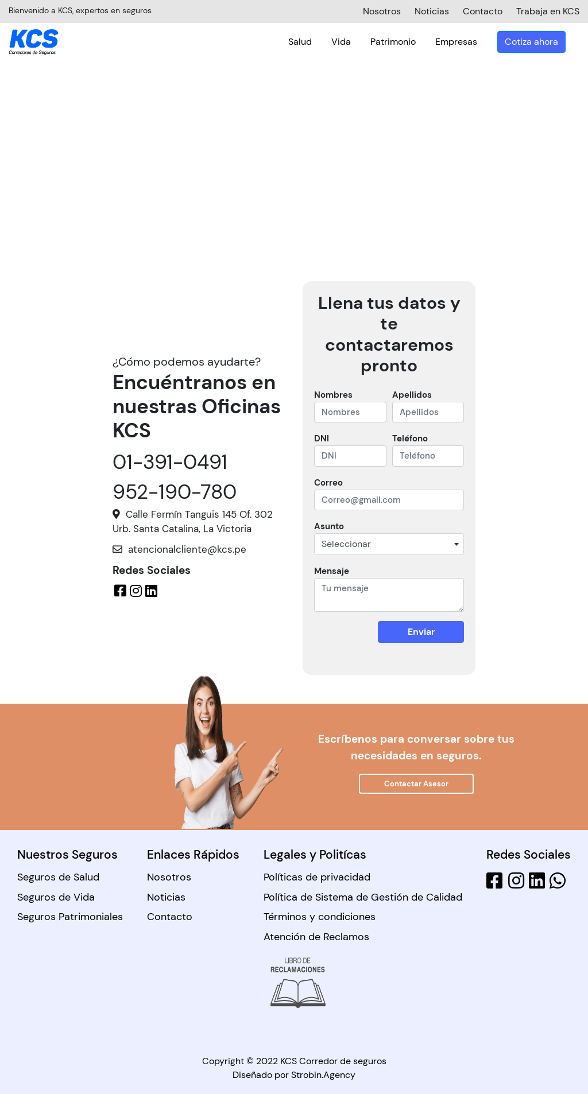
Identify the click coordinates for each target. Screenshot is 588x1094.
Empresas (470, 42)
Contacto (169, 916)
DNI (321, 438)
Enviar (421, 632)
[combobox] (389, 544)
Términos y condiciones (320, 916)
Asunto (329, 526)
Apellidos (412, 395)
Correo (328, 482)
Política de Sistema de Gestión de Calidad (363, 897)
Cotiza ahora (545, 42)
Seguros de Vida (56, 897)
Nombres (333, 395)
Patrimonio (407, 42)
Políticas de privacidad (317, 877)
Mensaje (331, 571)
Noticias (166, 897)
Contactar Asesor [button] (416, 784)
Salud (314, 42)
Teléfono (410, 438)
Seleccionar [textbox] (346, 544)
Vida (355, 42)
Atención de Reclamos (316, 936)
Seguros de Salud (58, 877)
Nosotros (169, 877)
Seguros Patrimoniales (70, 916)
